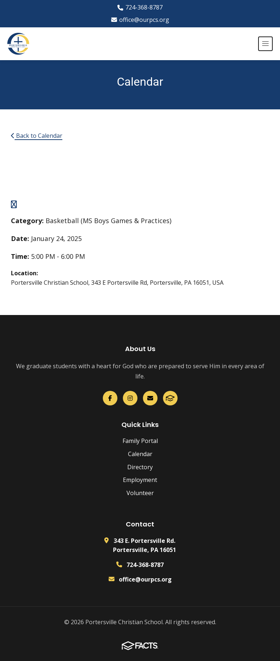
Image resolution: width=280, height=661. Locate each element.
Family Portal (140, 441)
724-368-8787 (140, 7)
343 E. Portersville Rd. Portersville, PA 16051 (144, 545)
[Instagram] (130, 398)
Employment (140, 480)
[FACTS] (170, 398)
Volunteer (140, 493)
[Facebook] (110, 398)
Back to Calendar (36, 136)
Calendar (140, 454)
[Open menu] (265, 43)
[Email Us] (150, 398)
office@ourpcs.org (140, 20)
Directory (140, 467)
